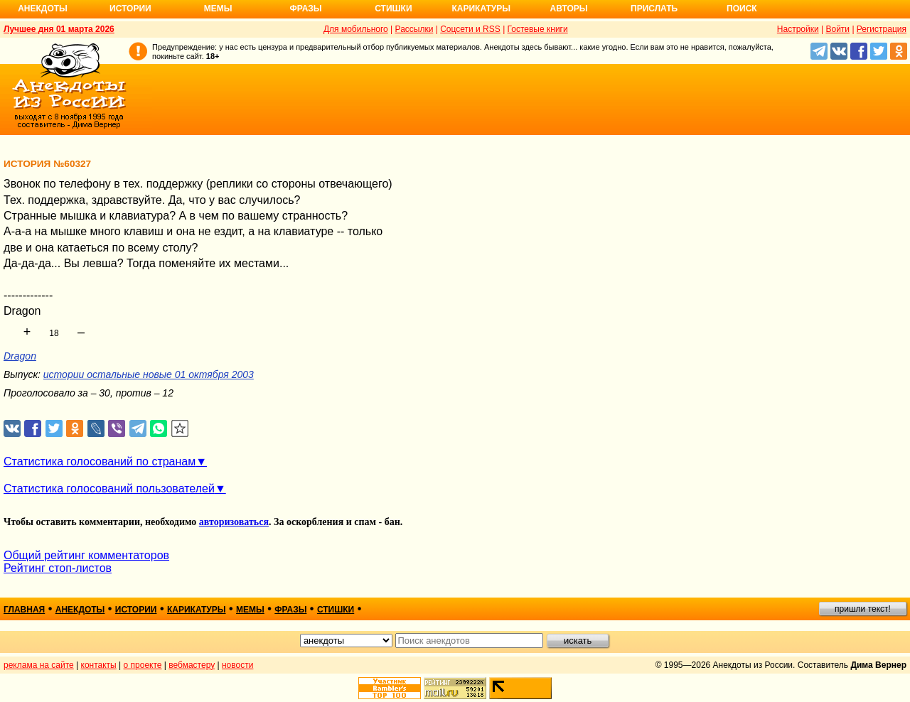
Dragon (20, 356)
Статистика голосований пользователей (109, 488)
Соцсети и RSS (470, 29)
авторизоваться (234, 522)
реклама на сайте (39, 665)
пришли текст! (863, 609)
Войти (837, 29)
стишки (335, 610)
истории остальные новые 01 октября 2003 (148, 374)
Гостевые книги (538, 29)
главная (24, 610)
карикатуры (196, 610)
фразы (290, 610)
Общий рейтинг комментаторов (86, 555)
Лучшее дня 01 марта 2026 (59, 29)
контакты (99, 665)
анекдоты (80, 610)
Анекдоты (43, 9)
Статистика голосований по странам (100, 461)
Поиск (742, 9)
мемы (250, 610)
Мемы (218, 9)
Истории (130, 9)
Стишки (393, 9)
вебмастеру (191, 665)
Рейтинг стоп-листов (58, 568)
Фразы (305, 9)
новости (237, 665)
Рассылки (414, 29)
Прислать (654, 9)
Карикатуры (480, 9)
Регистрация (881, 29)
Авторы (569, 9)
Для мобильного (355, 29)
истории (136, 610)
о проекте (143, 665)
